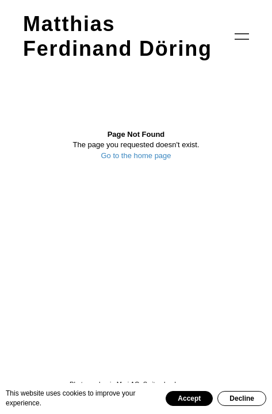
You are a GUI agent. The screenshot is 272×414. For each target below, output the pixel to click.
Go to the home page (136, 155)
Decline (241, 398)
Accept (189, 398)
